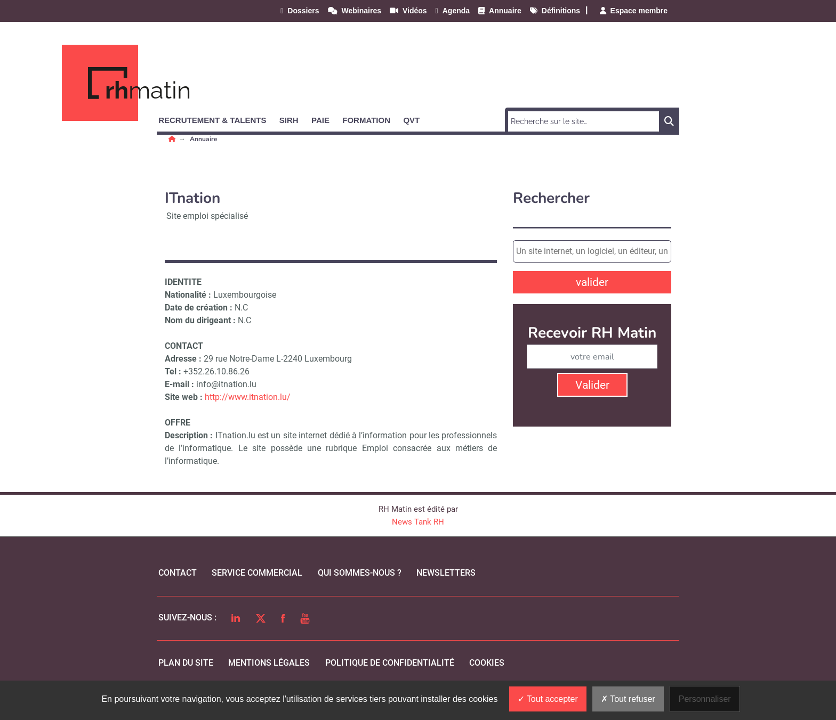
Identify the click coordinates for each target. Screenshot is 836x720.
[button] (217, 118)
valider (592, 282)
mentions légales (269, 663)
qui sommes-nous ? (359, 573)
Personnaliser (705, 698)
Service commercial (257, 573)
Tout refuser (628, 698)
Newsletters (446, 573)
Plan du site (185, 663)
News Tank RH (418, 522)
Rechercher (551, 198)
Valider (592, 385)
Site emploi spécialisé (207, 216)
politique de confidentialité (389, 663)
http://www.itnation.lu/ (248, 397)
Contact (177, 573)
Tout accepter (548, 698)
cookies (486, 663)
